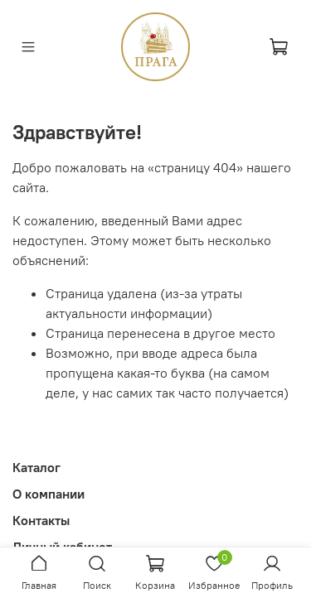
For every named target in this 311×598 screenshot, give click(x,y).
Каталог (36, 467)
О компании (48, 493)
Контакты (41, 520)
